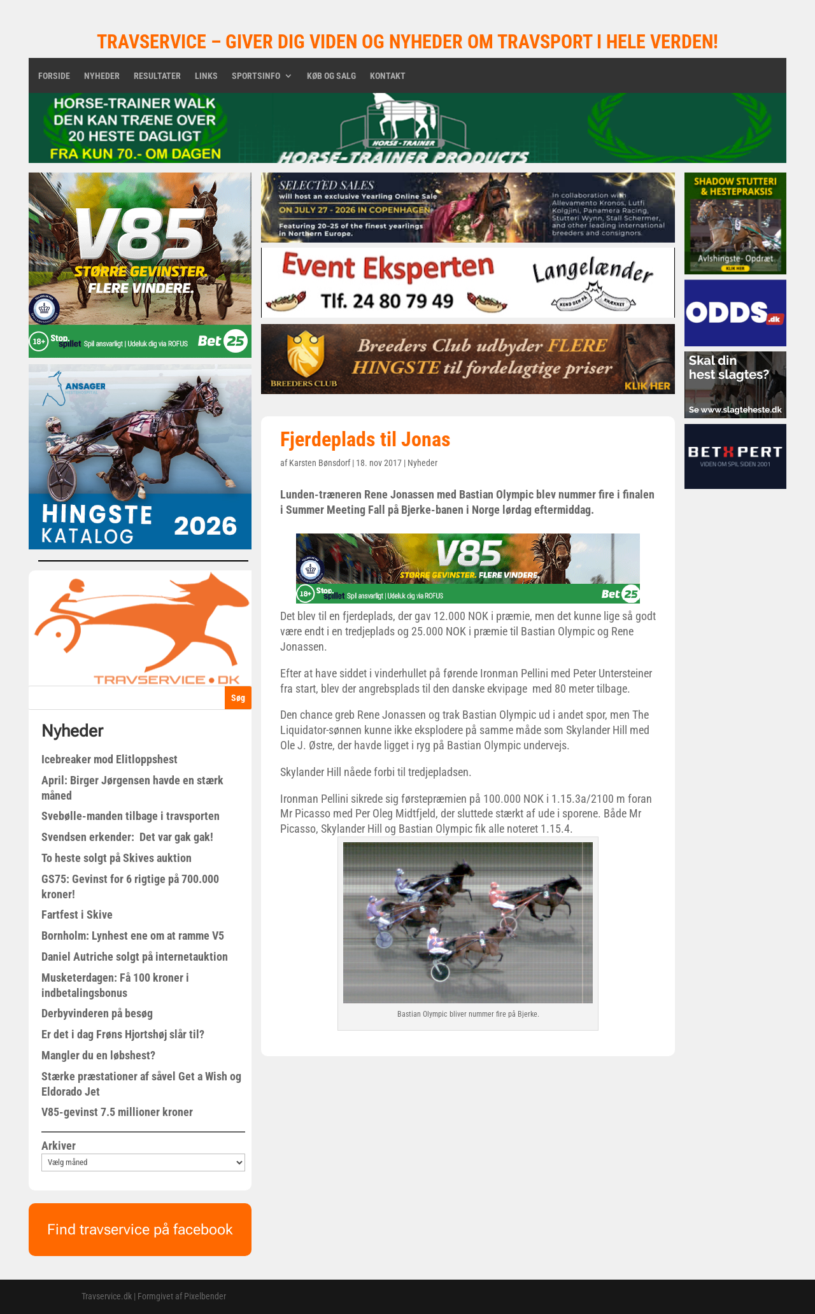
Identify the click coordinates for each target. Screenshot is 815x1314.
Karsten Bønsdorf (319, 463)
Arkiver (58, 1145)
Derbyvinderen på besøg (97, 1013)
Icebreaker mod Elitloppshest (109, 759)
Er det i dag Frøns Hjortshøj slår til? (122, 1034)
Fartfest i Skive (77, 914)
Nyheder (102, 76)
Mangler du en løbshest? (98, 1055)
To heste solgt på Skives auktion (116, 858)
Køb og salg (331, 76)
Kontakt (388, 76)
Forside (54, 76)
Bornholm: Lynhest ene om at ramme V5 (132, 935)
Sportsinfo (256, 76)
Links (206, 76)
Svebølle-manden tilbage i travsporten (130, 816)
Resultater (157, 76)
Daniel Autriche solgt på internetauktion (134, 956)
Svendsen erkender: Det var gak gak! (127, 837)
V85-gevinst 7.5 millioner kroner (117, 1112)
